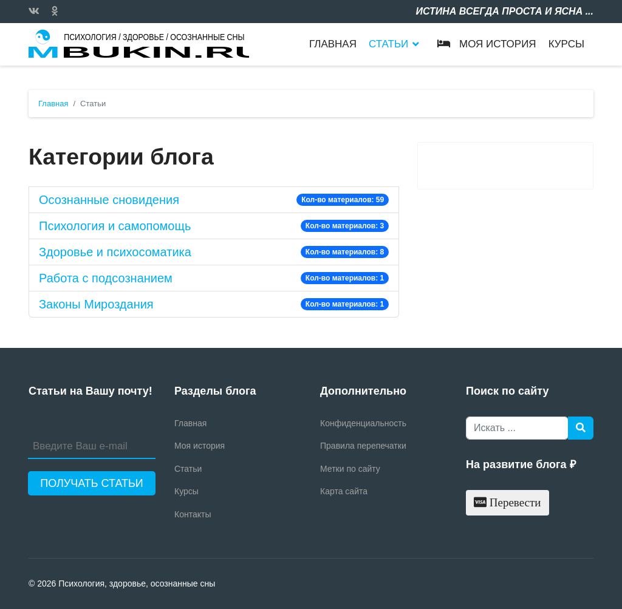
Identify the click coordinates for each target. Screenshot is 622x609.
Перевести (507, 502)
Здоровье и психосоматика (115, 252)
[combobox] (517, 428)
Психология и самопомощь (115, 226)
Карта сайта (343, 491)
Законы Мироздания (96, 304)
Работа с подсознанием (106, 278)
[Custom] (55, 11)
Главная (333, 44)
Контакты (192, 514)
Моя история (483, 44)
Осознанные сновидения (109, 199)
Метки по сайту (350, 469)
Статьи (388, 44)
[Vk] (34, 11)
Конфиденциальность (363, 423)
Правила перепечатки (363, 446)
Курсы (566, 44)
